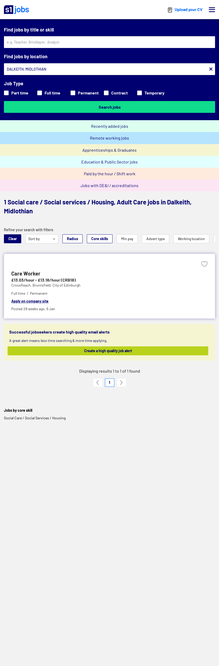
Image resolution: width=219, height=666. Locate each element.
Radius (72, 238)
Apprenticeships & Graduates (109, 149)
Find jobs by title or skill (29, 30)
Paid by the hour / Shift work (109, 173)
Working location (191, 238)
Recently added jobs (109, 126)
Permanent (85, 92)
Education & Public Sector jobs (109, 161)
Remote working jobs (109, 137)
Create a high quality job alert (108, 350)
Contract (116, 92)
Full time (48, 92)
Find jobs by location (25, 56)
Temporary (150, 92)
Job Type (13, 83)
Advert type (155, 238)
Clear (12, 238)
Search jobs (110, 106)
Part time (16, 92)
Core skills (99, 238)
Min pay (127, 238)
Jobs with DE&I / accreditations (109, 185)
